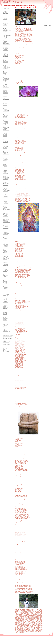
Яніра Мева (4, 172)
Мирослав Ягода (5, 316)
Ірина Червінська (5, 295)
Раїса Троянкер (5, 274)
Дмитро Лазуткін (5, 144)
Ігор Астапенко (5, 16)
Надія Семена (5, 243)
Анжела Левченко (5, 146)
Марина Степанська (6, 258)
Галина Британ (5, 36)
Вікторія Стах (5, 257)
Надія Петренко (5, 215)
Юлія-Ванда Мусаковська (6, 183)
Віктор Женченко (5, 89)
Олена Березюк (5, 25)
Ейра (4, 98)
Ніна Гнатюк (5, 60)
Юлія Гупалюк (5, 72)
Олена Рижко (5, 230)
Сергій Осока (5, 202)
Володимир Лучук (5, 160)
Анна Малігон (5, 166)
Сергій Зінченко (5, 95)
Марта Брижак (5, 34)
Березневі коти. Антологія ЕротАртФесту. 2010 (6, 342)
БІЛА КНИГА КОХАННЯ (7, 336)
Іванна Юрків (5, 314)
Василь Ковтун (5, 117)
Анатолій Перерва (5, 213)
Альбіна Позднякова (6, 219)
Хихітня (30, 5)
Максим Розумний (5, 231)
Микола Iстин (5, 103)
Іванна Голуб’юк (5, 62)
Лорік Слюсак (5, 251)
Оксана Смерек (5, 252)
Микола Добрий (5, 81)
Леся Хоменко (5, 288)
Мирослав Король (5, 123)
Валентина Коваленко (6, 114)
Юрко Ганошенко (5, 55)
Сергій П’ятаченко (5, 226)
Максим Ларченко (5, 145)
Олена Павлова (5, 207)
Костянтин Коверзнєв (6, 127)
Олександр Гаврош (5, 52)
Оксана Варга (5, 41)
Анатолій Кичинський (6, 110)
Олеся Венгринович (6, 43)
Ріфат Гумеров (5, 71)
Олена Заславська (5, 93)
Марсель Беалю (5, 324)
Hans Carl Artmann (5, 323)
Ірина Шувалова (5, 304)
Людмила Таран (5, 264)
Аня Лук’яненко (5, 158)
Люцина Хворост (5, 286)
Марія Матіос (5, 169)
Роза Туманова (5, 276)
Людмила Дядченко (6, 87)
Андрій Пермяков (5, 214)
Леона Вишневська (5, 47)
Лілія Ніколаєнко (5, 191)
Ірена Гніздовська (5, 61)
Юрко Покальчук (5, 221)
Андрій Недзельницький (6, 187)
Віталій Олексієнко (5, 197)
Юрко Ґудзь (4, 74)
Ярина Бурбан (5, 38)
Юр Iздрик (4, 101)
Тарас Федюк (5, 281)
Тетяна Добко (5, 80)
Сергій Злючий (5, 96)
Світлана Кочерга (5, 126)
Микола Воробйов (5, 50)
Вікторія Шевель (5, 302)
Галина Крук (5, 133)
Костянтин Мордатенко (6, 178)
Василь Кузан (5, 136)
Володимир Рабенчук (6, 228)
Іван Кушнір (4, 139)
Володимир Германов (6, 58)
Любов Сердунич (5, 246)
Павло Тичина (5, 271)
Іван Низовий (5, 189)
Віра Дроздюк (5, 84)
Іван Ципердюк (5, 292)
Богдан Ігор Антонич (6, 15)
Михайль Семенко (5, 244)
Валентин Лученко (5, 159)
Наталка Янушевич (5, 318)
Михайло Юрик (5, 313)
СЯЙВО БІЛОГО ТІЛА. (7, 340)
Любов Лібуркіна (5, 153)
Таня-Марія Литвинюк (6, 151)
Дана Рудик (4, 237)
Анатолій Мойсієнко (6, 177)
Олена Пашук (5, 212)
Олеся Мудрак (5, 182)
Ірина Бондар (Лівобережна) (7, 30)
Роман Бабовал (5, 19)
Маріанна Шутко (5, 307)
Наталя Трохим (5, 273)
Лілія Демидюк (5, 77)
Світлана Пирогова (5, 216)
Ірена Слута (5, 250)
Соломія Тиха (5, 269)
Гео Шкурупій (5, 308)
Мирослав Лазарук (5, 142)
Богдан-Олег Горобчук (6, 65)
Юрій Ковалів (5, 116)
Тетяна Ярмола (5, 320)
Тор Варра (4, 42)
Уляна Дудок (5, 86)
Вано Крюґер (5, 134)
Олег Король (5, 124)
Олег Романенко (5, 232)
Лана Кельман (5, 109)
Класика (5, 5)
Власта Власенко (5, 48)
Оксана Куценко (5, 138)
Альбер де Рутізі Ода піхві (6, 331)
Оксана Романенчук (6, 233)
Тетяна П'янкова (5, 225)
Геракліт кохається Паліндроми (7, 346)
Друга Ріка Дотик (5, 348)
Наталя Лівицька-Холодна (6, 154)
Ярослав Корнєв (5, 121)
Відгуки (34, 5)
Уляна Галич (5, 53)
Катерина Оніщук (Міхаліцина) (7, 200)
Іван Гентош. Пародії (6, 351)
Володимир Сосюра (6, 255)
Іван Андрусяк (5, 12)
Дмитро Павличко (5, 206)
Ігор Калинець (5, 105)
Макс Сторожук (5, 259)
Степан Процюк (5, 224)
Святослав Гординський (6, 67)
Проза (9, 5)
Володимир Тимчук (5, 270)
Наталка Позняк (5, 220)
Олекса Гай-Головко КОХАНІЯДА (7, 344)
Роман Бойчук (5, 29)
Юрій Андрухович (5, 13)
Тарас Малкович (5, 167)
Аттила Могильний (5, 176)
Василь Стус (5, 261)
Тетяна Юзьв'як (5, 312)
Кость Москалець (5, 179)
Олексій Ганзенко (5, 54)
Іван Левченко (5, 147)
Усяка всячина (13, 5)
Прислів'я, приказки (19, 5)
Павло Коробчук (5, 122)
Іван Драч (4, 83)
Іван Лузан (4, 157)
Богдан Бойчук (5, 28)
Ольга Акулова (5, 11)
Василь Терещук (5, 268)
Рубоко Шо (4, 350)
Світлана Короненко (6, 132)
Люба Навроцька (5, 185)
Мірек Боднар (5, 31)
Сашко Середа (5, 247)
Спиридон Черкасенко (6, 294)
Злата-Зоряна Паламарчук (6, 209)
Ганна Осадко (5, 201)
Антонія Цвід (5, 290)
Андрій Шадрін (5, 301)
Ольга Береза (5, 24)
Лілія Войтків (5, 49)
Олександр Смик (5, 253)
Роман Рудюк (5, 238)
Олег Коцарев (5, 128)
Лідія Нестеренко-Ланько (6, 190)
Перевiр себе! (26, 5)
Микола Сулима (5, 262)
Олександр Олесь (5, 196)
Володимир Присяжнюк (6, 222)
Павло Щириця (5, 310)
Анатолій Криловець (6, 130)
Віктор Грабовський (5, 68)
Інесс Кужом (5, 135)
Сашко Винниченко (5, 46)
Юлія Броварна (5, 37)
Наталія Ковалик (5, 115)
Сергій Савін (5, 240)
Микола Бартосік (5, 23)
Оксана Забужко (5, 92)
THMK (4, 349)
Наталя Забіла (5, 91)
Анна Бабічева (5, 18)
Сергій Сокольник (5, 256)
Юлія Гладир (5, 59)
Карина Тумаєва (5, 275)
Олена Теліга (5, 267)
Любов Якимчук (5, 317)
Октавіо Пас (5, 330)
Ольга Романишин (5, 234)
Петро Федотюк (5, 280)
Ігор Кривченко (5, 129)
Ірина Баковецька (5, 22)
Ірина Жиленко (5, 90)
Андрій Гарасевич (5, 56)
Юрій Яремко (5, 319)
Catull (4, 326)
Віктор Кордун (5, 120)
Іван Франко (5, 282)
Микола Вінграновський (6, 44)
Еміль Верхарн (5, 325)
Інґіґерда (4, 102)
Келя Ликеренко (5, 152)
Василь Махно (5, 171)
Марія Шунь (4, 306)
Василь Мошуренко (5, 181)
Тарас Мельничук (5, 173)
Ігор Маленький (5, 164)
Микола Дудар (5, 85)
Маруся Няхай (5, 194)
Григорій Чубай (5, 298)
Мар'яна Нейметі (5, 188)
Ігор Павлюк (5, 208)
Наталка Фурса (5, 283)
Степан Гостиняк (5, 66)
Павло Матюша (5, 170)
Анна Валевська (5, 40)
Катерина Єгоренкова (6, 99)
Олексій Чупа (5, 299)
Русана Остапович (5, 203)
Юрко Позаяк (5, 218)
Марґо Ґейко (5, 73)
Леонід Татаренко (5, 265)
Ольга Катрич (5, 108)
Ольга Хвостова (5, 287)
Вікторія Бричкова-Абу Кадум (7, 35)
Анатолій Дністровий (6, 79)
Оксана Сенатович (5, 245)
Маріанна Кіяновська (6, 111)
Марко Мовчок (5, 175)
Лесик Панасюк (5, 210)
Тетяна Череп (5, 296)
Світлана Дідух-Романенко (6, 78)
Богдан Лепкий (5, 148)
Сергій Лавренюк (5, 141)
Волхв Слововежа (5, 249)
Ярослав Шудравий (5, 305)
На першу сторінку (6, 8)
